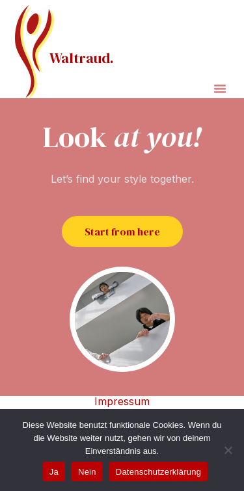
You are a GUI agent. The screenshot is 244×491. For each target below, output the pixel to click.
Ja (54, 472)
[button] (220, 88)
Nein (87, 472)
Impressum (122, 401)
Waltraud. (81, 58)
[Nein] (227, 450)
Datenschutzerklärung (158, 472)
